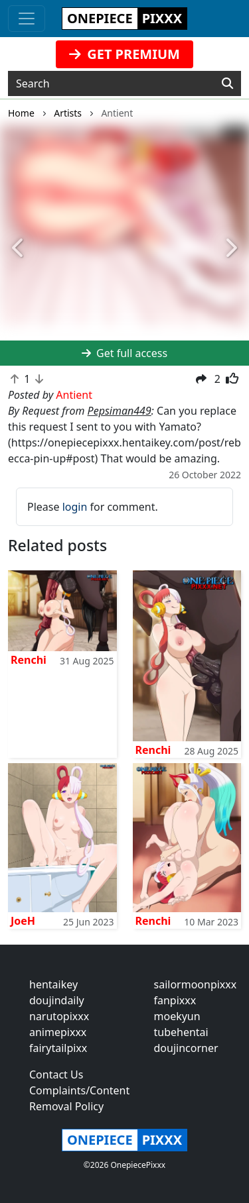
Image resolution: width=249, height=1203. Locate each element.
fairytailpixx (58, 1048)
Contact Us (56, 1074)
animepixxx (57, 1032)
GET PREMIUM (124, 54)
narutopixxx (59, 1016)
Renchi (28, 660)
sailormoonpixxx (195, 984)
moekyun (177, 1016)
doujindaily (56, 1000)
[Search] (227, 83)
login (75, 506)
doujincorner (186, 1048)
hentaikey (53, 984)
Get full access (124, 353)
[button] (18, 248)
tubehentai (181, 1032)
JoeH (23, 921)
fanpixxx (175, 1000)
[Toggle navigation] (26, 18)
